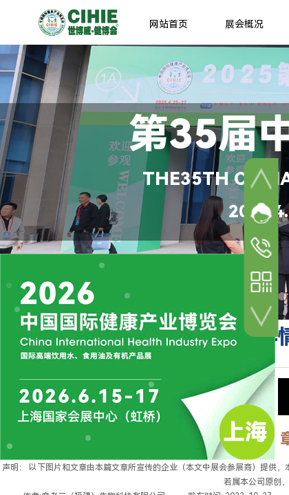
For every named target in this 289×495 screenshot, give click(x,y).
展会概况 (244, 24)
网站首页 (168, 24)
